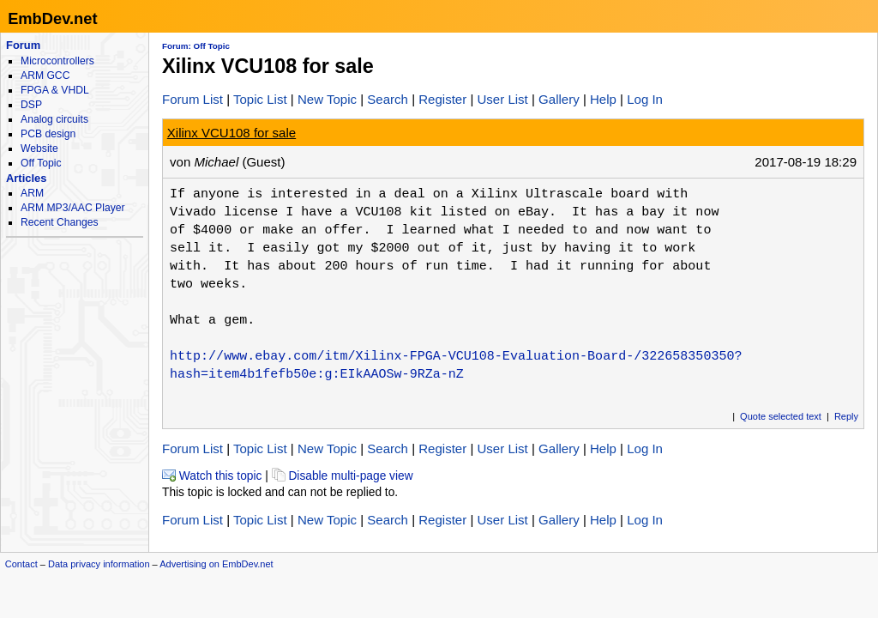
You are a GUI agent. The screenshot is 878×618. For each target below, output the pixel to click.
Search (387, 99)
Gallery (559, 99)
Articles (26, 178)
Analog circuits (54, 119)
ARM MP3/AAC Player (72, 208)
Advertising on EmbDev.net (216, 564)
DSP (31, 105)
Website (39, 148)
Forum (23, 45)
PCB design (48, 134)
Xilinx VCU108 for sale (231, 132)
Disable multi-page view (342, 476)
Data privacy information (99, 564)
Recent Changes (59, 222)
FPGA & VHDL (55, 90)
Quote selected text (780, 416)
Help (603, 99)
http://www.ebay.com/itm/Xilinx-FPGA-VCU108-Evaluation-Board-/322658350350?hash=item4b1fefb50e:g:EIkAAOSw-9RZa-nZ (456, 365)
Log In (645, 99)
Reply (846, 416)
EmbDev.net (52, 18)
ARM (32, 193)
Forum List (192, 99)
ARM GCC (45, 76)
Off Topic (41, 163)
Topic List (260, 99)
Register (442, 99)
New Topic (327, 99)
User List (502, 99)
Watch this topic (212, 476)
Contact (21, 564)
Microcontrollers (57, 61)
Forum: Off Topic (196, 46)
